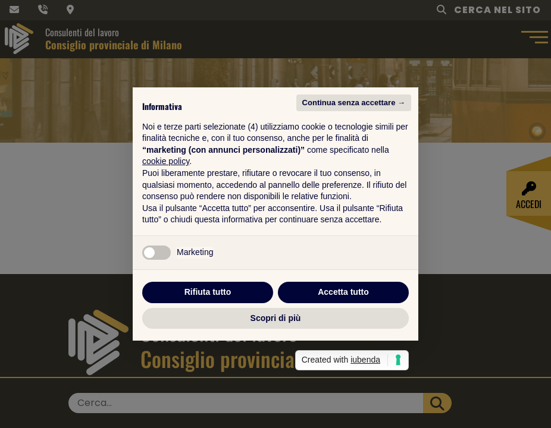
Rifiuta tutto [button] (207, 292)
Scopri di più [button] (276, 318)
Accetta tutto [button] (343, 292)
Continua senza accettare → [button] (353, 102)
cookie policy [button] (165, 161)
